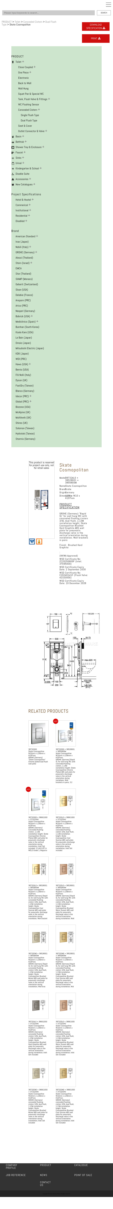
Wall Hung (23, 88)
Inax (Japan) (22, 241)
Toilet (18, 22)
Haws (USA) (22, 364)
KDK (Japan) (22, 353)
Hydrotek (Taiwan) (25, 433)
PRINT (96, 38)
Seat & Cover (25, 126)
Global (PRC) (22, 401)
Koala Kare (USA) (24, 332)
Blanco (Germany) (25, 391)
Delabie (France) (24, 295)
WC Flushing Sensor (28, 104)
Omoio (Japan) (23, 343)
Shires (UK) (22, 423)
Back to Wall (24, 83)
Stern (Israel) (23, 263)
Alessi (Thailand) (24, 257)
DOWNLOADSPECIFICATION (95, 26)
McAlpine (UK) (23, 412)
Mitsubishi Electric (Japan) (30, 348)
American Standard (26, 236)
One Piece (23, 72)
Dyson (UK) (21, 380)
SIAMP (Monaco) (24, 279)
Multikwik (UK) (23, 417)
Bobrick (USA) (23, 316)
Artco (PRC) (22, 305)
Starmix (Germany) (25, 439)
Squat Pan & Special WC (31, 94)
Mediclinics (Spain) (26, 321)
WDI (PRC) (21, 359)
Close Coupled (26, 67)
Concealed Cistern (33, 22)
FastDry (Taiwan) (25, 385)
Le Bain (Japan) (24, 337)
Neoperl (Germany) (25, 311)
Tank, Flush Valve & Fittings (33, 99)
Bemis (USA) (22, 369)
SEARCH (104, 12)
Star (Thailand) (23, 273)
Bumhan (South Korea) (27, 327)
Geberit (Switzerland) (27, 284)
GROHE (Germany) (25, 252)
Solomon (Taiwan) (25, 428)
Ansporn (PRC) (23, 300)
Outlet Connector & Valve (31, 131)
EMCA (19, 268)
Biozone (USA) (23, 407)
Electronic (23, 78)
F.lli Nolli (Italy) (23, 375)
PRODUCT (7, 22)
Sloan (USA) (22, 289)
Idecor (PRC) (22, 396)
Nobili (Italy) (22, 247)
